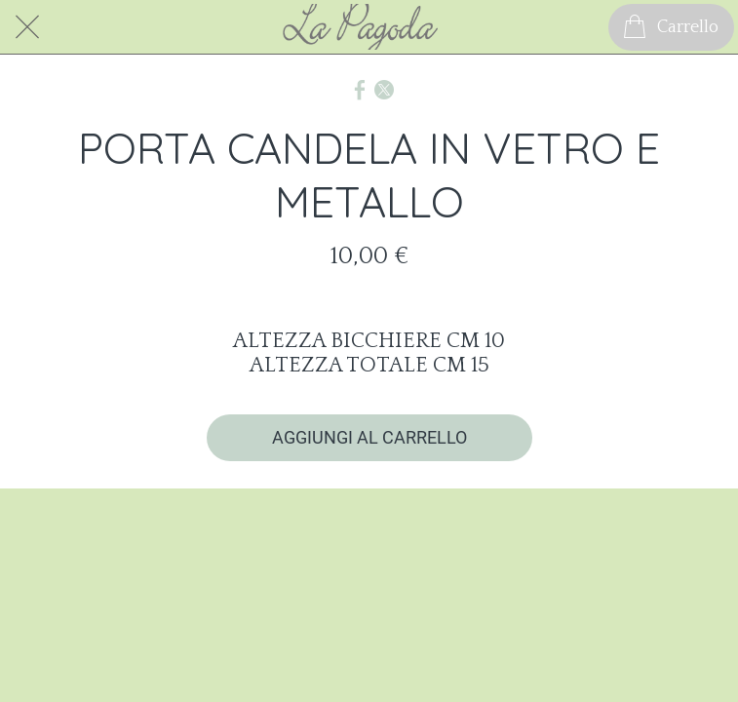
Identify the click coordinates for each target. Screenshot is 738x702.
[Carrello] (671, 27)
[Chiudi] (27, 27)
